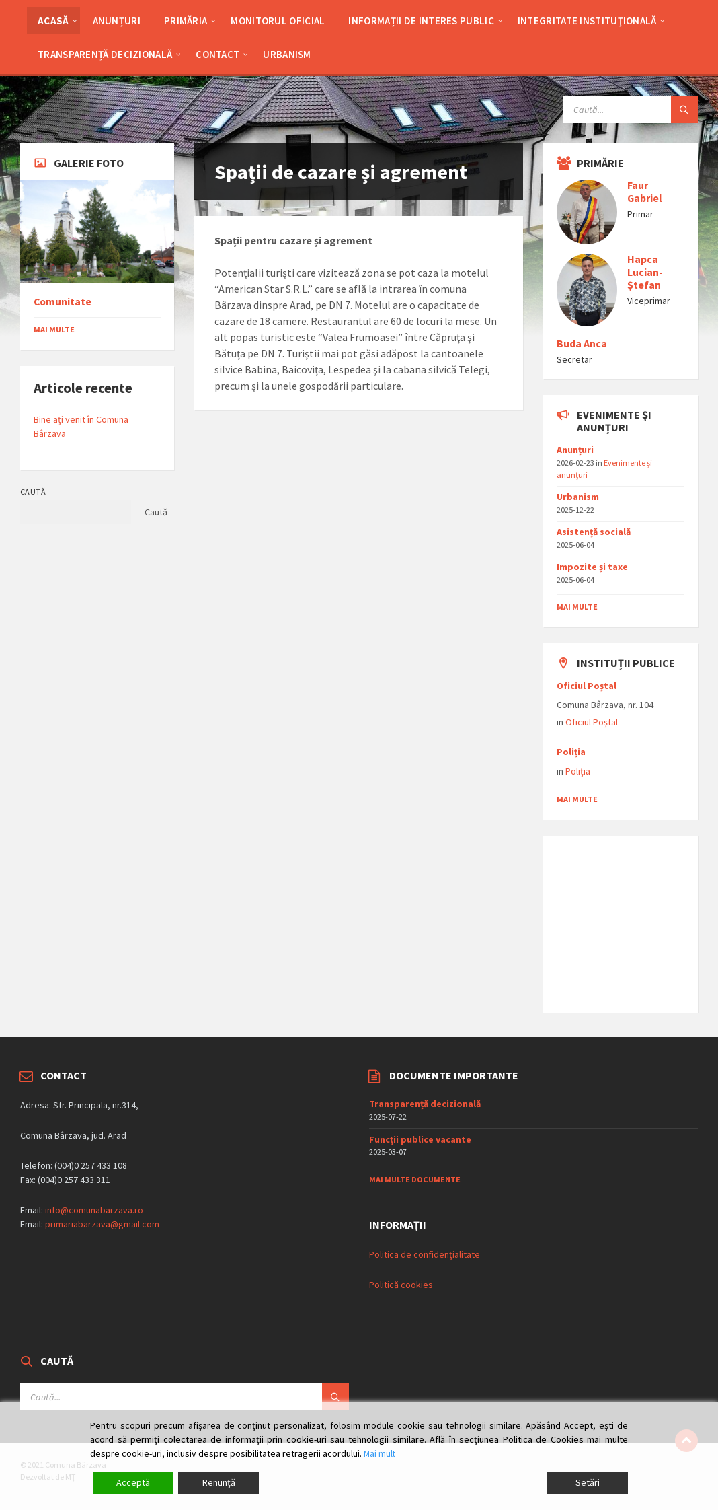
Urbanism (578, 497)
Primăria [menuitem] (185, 20)
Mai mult (380, 1453)
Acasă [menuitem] (53, 20)
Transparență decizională (425, 1104)
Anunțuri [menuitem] (117, 20)
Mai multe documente (415, 1179)
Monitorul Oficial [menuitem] (278, 20)
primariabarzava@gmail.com (102, 1224)
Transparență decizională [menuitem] (105, 54)
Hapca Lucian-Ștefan (645, 272)
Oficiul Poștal (586, 686)
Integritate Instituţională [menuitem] (587, 20)
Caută (33, 492)
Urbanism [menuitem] (287, 54)
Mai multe (54, 329)
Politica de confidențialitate (424, 1254)
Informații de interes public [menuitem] (420, 20)
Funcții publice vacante (420, 1139)
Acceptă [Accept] (133, 1482)
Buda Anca (582, 343)
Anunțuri (575, 449)
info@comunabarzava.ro (94, 1210)
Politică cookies (401, 1285)
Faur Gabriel (644, 192)
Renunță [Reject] (218, 1482)
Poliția (571, 752)
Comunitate (62, 301)
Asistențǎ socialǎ (594, 532)
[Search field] (630, 109)
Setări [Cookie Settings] (587, 1482)
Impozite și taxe (592, 567)
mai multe (577, 607)
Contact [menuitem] (217, 54)
